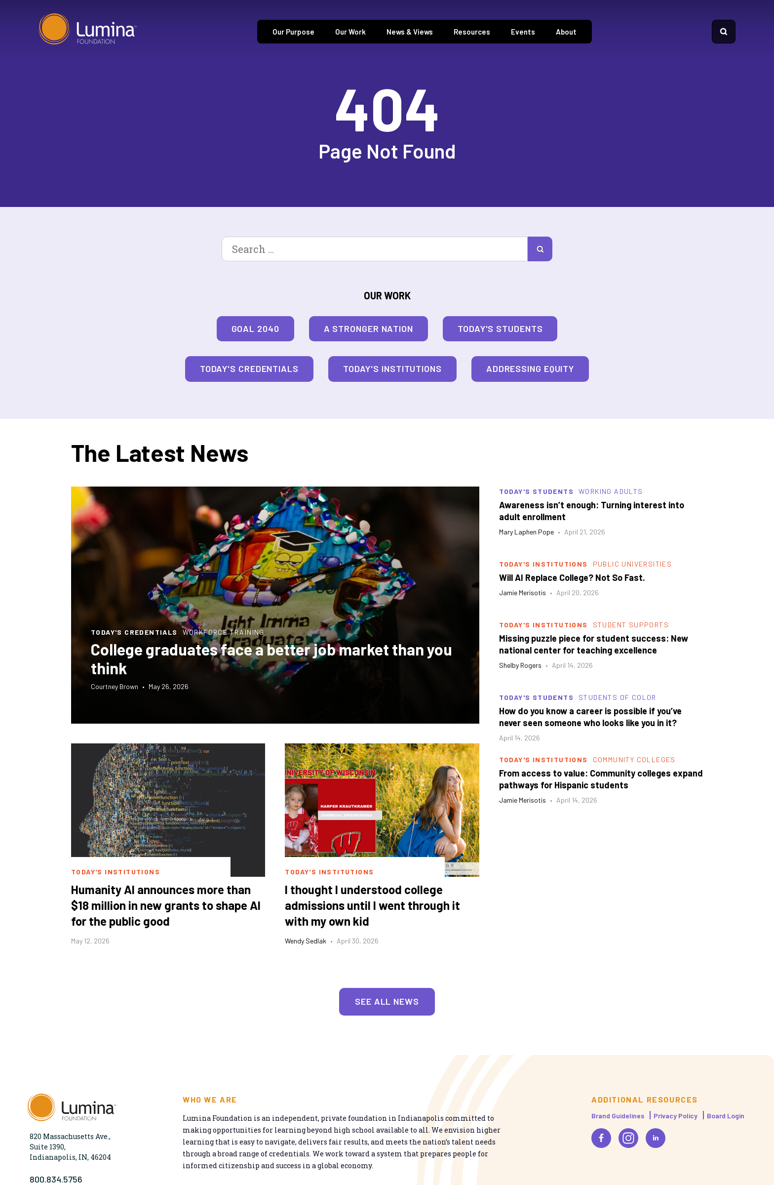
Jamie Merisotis (522, 592)
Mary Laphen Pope (526, 532)
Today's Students (500, 328)
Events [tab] (523, 31)
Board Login (725, 1115)
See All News (387, 1001)
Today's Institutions (392, 368)
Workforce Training (224, 632)
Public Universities (632, 564)
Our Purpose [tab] (293, 31)
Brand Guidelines (617, 1115)
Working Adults (611, 491)
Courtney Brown (114, 686)
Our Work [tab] (350, 31)
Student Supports (631, 624)
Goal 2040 (255, 328)
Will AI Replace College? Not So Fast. (572, 577)
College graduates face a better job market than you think (271, 658)
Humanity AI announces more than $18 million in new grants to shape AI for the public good (166, 905)
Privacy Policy (675, 1115)
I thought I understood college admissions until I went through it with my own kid (372, 905)
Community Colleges (634, 759)
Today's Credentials (249, 368)
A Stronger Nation (368, 328)
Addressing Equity (530, 368)
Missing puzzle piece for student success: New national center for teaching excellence (593, 644)
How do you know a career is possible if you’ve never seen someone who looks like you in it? (590, 716)
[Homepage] (88, 31)
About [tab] (566, 31)
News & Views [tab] (410, 31)
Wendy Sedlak (305, 941)
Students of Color (618, 697)
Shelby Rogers (520, 665)
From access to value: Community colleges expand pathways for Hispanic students (601, 779)
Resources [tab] (472, 31)
